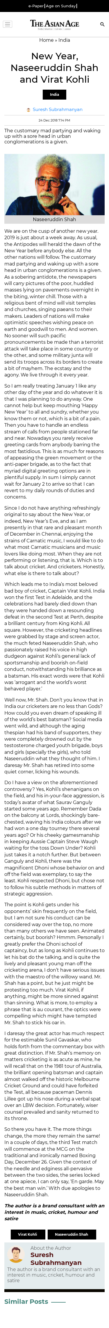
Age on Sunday (61, 6)
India (54, 94)
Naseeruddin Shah (72, 1234)
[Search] (102, 24)
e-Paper (36, 6)
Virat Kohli (28, 1234)
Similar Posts (26, 1302)
